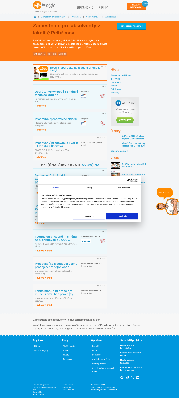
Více (88, 47)
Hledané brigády (41, 350)
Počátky (115, 92)
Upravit (89, 216)
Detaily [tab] (89, 188)
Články (37, 346)
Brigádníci (85, 7)
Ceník (65, 350)
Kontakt (95, 346)
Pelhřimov (116, 89)
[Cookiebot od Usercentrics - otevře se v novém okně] (128, 180)
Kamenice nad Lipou (121, 75)
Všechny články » (119, 151)
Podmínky (96, 355)
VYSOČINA (90, 165)
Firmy (103, 7)
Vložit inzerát (69, 346)
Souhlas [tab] (55, 188)
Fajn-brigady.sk (127, 370)
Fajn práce (124, 363)
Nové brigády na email (132, 26)
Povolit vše (122, 216)
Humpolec (116, 82)
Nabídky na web (99, 364)
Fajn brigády (125, 348)
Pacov (114, 85)
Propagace (67, 359)
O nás (94, 350)
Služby (66, 355)
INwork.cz (124, 355)
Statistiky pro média (101, 359)
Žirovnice (115, 79)
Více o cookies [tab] (124, 188)
